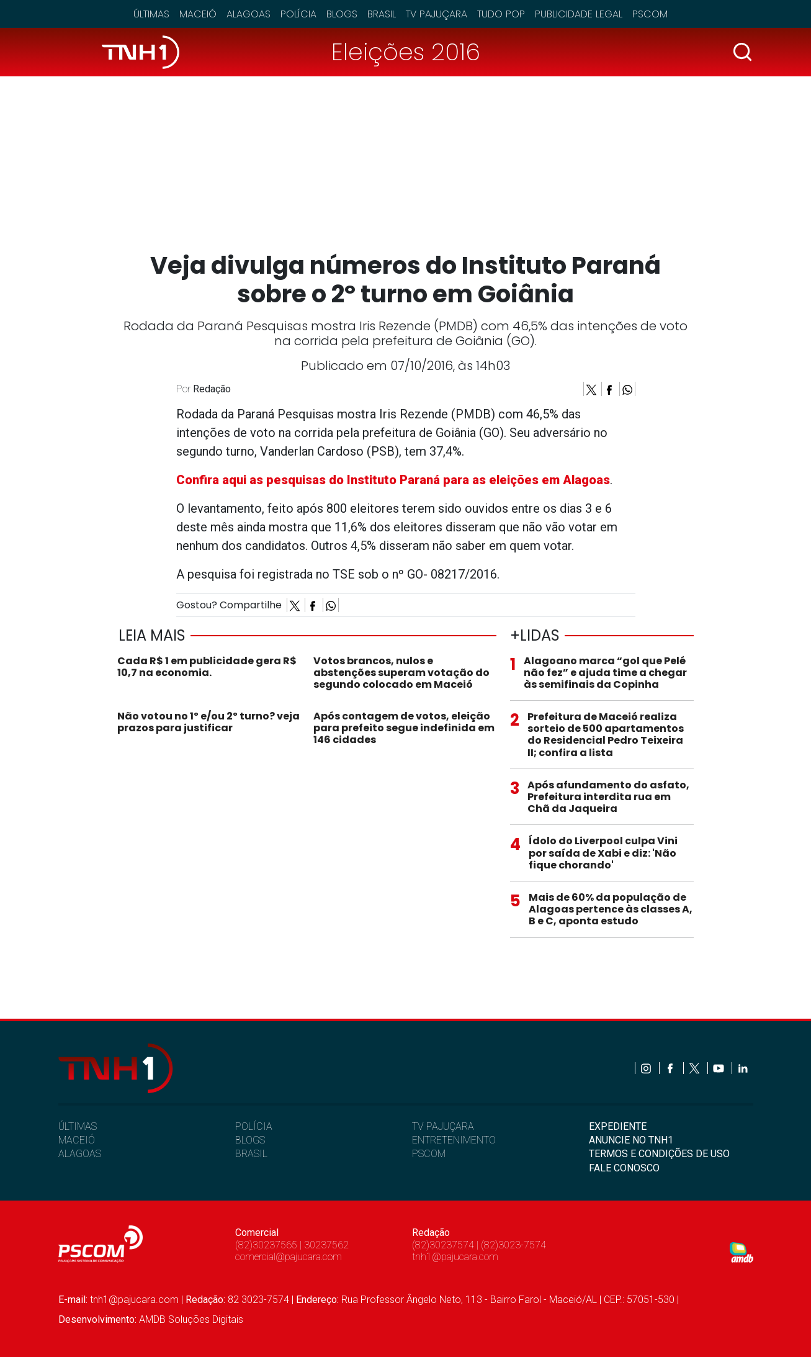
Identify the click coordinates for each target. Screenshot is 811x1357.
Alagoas (248, 14)
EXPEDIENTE (618, 1126)
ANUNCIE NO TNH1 (631, 1140)
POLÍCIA (253, 1126)
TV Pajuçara (436, 14)
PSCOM (429, 1154)
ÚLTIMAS (77, 1126)
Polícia (298, 14)
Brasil (381, 14)
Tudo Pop (501, 14)
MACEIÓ (76, 1140)
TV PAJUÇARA (443, 1126)
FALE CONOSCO (624, 1168)
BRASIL (251, 1154)
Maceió (198, 14)
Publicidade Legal (578, 14)
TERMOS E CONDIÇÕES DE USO (659, 1154)
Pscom (650, 14)
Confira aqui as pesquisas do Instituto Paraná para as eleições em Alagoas (393, 479)
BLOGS (250, 1140)
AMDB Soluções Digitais (191, 1319)
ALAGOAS (79, 1154)
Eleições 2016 (405, 51)
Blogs (341, 14)
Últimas (151, 14)
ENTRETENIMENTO (454, 1140)
